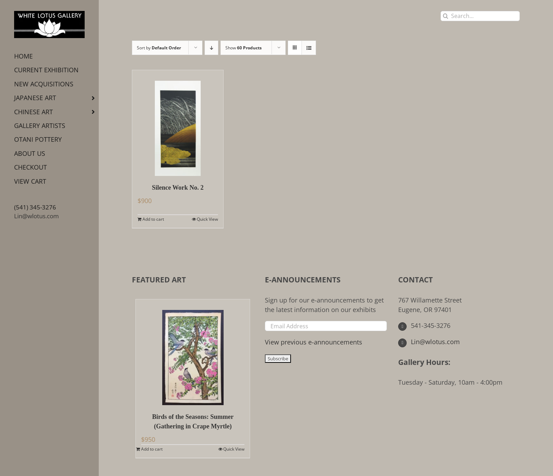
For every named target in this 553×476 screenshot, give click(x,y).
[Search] (445, 16)
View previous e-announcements (313, 342)
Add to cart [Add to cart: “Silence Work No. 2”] (153, 219)
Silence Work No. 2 (178, 187)
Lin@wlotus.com (36, 216)
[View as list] (309, 48)
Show (243, 48)
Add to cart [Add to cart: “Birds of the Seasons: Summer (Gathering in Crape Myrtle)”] (152, 449)
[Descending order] (211, 48)
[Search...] (480, 16)
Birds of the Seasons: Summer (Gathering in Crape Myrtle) (192, 421)
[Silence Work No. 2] (177, 123)
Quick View (207, 219)
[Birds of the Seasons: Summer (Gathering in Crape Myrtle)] (193, 352)
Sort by (159, 48)
